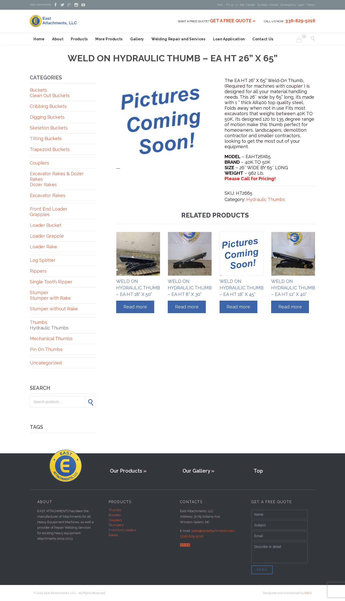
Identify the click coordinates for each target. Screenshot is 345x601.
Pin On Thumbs (46, 349)
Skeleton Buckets (49, 127)
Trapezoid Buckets (50, 149)
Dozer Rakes (43, 184)
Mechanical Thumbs (51, 338)
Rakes (113, 535)
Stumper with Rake (50, 298)
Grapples (40, 214)
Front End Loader (48, 209)
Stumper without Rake (54, 308)
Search (90, 402)
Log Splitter (42, 260)
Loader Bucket (45, 225)
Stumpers (116, 525)
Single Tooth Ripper (51, 281)
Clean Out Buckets (50, 95)
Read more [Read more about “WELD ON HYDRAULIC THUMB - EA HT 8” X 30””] (187, 306)
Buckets (38, 90)
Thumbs (38, 322)
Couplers (39, 162)
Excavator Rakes (47, 195)
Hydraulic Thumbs (49, 327)
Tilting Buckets (46, 138)
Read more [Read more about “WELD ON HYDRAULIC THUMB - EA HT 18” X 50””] (135, 306)
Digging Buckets (47, 117)
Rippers (38, 271)
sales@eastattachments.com (213, 531)
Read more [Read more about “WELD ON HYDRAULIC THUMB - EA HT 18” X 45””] (238, 306)
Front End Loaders (122, 530)
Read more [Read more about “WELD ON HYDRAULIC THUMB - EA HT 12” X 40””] (290, 306)
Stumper (39, 292)
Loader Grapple (47, 236)
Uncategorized (46, 362)
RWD (307, 593)
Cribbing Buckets (48, 106)
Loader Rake (43, 246)
